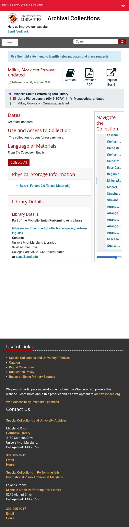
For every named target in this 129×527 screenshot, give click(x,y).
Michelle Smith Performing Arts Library (40, 94)
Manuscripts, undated (89, 99)
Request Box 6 (111, 77)
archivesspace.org (107, 394)
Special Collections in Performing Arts (33, 472)
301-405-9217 (16, 509)
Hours (10, 464)
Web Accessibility (18, 402)
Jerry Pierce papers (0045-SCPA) (41, 99)
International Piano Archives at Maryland (34, 477)
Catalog (14, 362)
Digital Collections (22, 367)
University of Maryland (22, 5)
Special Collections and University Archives (39, 358)
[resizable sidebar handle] (109, 257)
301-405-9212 (16, 455)
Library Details (28, 201)
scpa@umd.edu (27, 257)
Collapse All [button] (18, 162)
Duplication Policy (21, 372)
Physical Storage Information (43, 174)
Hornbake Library (18, 433)
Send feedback (18, 31)
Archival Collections (74, 18)
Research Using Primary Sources (32, 377)
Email (10, 460)
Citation (70, 75)
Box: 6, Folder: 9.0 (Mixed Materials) (45, 186)
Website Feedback (46, 402)
